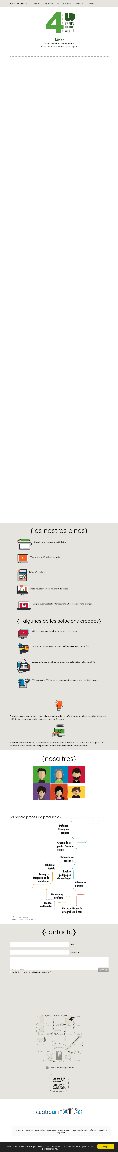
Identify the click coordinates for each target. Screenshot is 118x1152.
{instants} (90, 3)
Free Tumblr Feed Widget (60, 1139)
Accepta (105, 1146)
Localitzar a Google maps (59, 1067)
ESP (27, 3)
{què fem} (37, 3)
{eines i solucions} (52, 3)
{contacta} (79, 3)
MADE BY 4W (14, 3)
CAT (22, 3)
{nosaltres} (67, 3)
